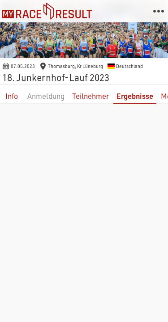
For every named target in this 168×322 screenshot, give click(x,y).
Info (11, 96)
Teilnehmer (90, 96)
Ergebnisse (134, 96)
